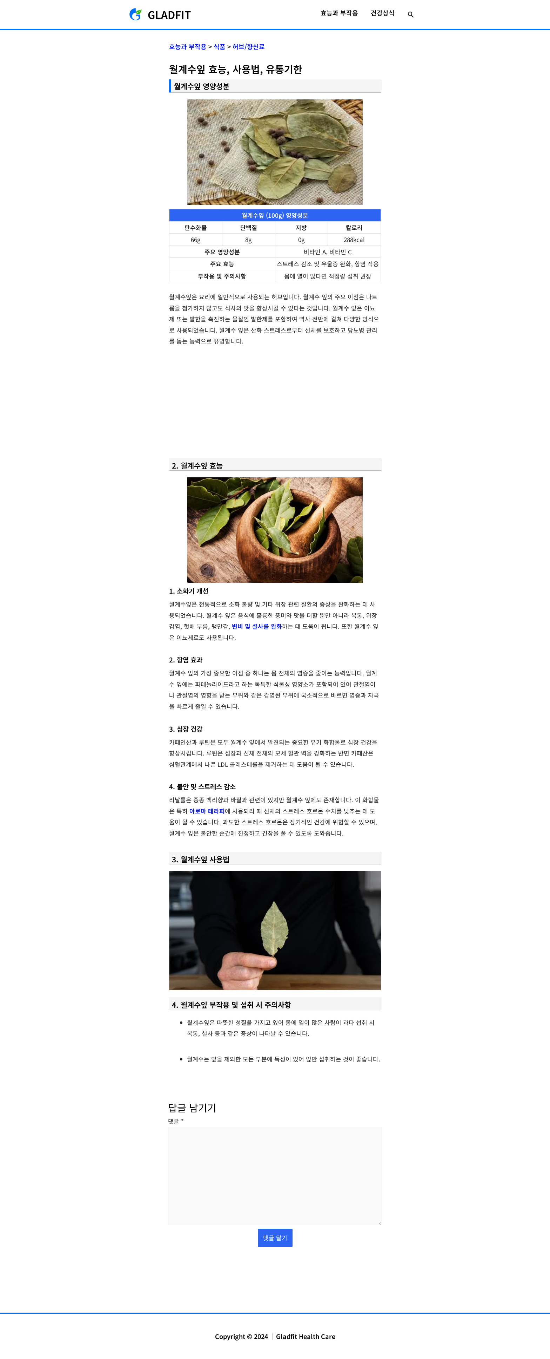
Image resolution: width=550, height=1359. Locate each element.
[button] (411, 14)
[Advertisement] (275, 405)
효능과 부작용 (188, 46)
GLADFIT (169, 14)
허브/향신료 (249, 46)
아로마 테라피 (207, 810)
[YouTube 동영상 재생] (275, 930)
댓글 (176, 1121)
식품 (220, 46)
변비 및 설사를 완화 (257, 626)
